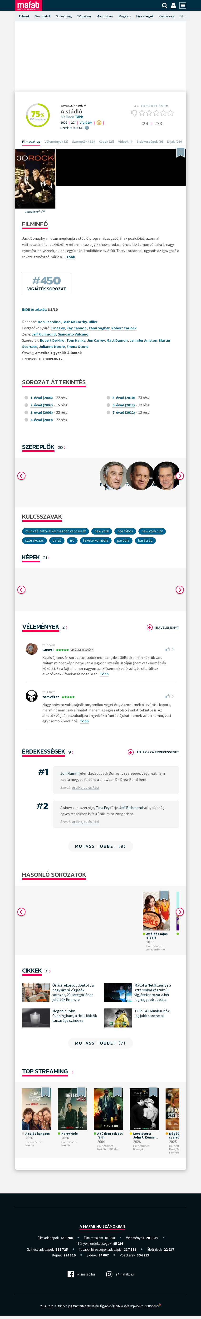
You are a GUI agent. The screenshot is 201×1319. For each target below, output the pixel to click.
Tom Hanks (75, 340)
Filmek (24, 16)
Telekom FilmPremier (178, 1153)
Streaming (64, 16)
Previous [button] (21, 476)
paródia (123, 540)
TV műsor (84, 16)
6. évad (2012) (124, 405)
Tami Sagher (98, 328)
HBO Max (113, 1152)
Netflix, (102, 1152)
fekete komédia (95, 540)
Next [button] (180, 476)
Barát (56, 540)
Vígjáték (86, 122)
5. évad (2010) (124, 397)
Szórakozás (34, 540)
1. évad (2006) (41, 397)
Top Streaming (45, 1074)
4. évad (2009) (41, 419)
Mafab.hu (93, 1309)
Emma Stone (77, 346)
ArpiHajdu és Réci (85, 787)
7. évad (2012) (124, 412)
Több (79, 117)
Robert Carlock (124, 328)
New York (101, 531)
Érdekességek (43, 751)
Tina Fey (58, 328)
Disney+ (66, 948)
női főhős (125, 531)
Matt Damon (117, 340)
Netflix (29, 1148)
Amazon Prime (34, 952)
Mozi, (172, 1152)
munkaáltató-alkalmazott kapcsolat (55, 531)
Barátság (145, 540)
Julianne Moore (52, 346)
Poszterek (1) (35, 211)
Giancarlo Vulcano (73, 334)
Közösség (166, 16)
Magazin (125, 16)
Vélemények (40, 626)
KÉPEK (31, 557)
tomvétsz (50, 696)
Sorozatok (43, 16)
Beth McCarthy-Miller (80, 321)
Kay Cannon (77, 328)
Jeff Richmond (44, 334)
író (72, 540)
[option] (38, 482)
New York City (152, 531)
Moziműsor (105, 16)
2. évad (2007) (41, 405)
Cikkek (32, 973)
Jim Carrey (96, 340)
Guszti (48, 649)
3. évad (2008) (41, 412)
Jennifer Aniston (143, 340)
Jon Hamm (69, 773)
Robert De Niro (52, 340)
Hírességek (145, 16)
